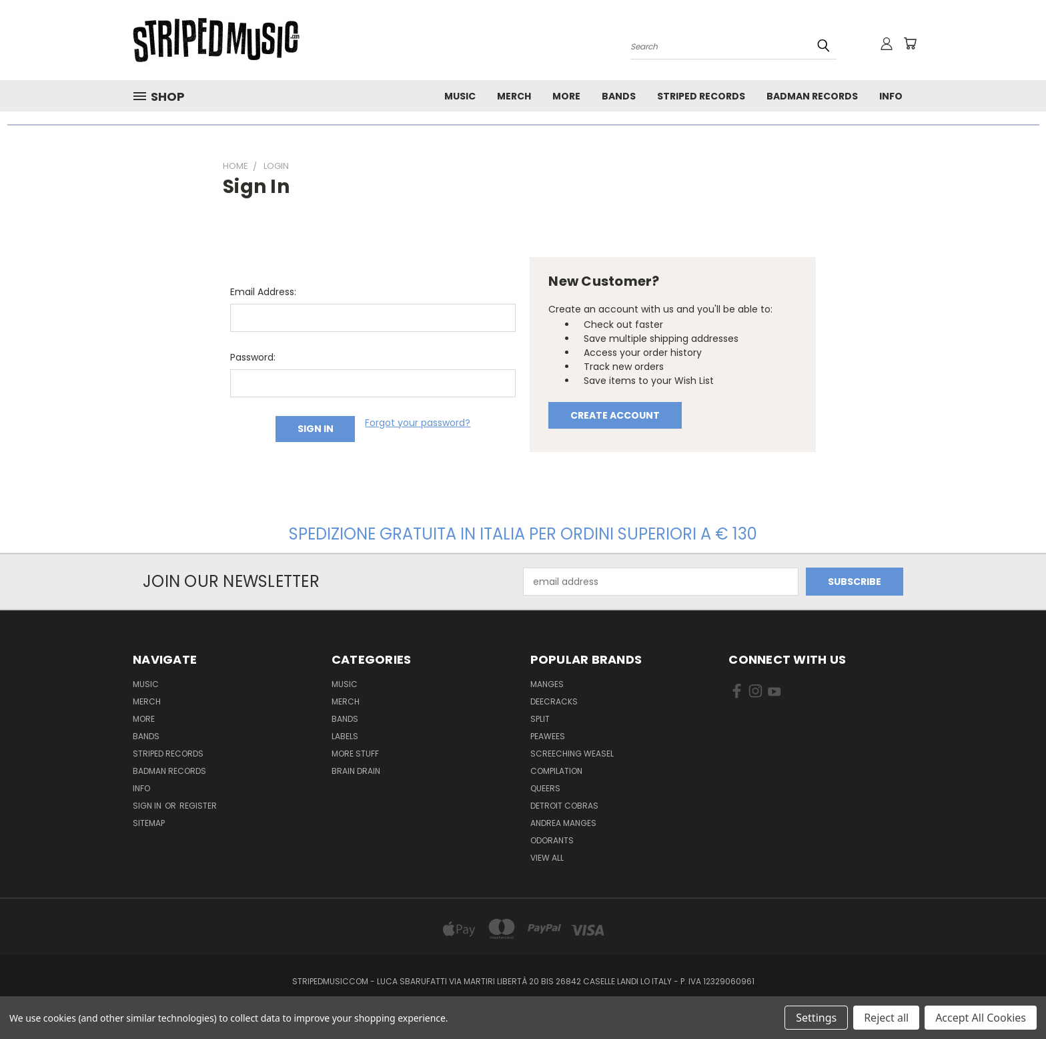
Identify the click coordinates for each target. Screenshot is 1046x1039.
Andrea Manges (563, 823)
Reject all (886, 1017)
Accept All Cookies (980, 1017)
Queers (545, 788)
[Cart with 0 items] (910, 43)
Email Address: (263, 291)
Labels (345, 736)
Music (460, 96)
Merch (514, 96)
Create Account (615, 415)
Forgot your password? (417, 422)
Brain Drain (356, 771)
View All (547, 857)
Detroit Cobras (564, 805)
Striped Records (701, 96)
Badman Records (812, 96)
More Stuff (355, 753)
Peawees (547, 736)
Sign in (148, 805)
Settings (816, 1017)
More (566, 96)
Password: (253, 357)
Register (198, 805)
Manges (547, 684)
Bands (619, 96)
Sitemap (149, 823)
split (540, 718)
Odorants (552, 840)
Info (891, 96)
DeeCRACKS (554, 701)
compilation (556, 771)
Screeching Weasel (572, 753)
